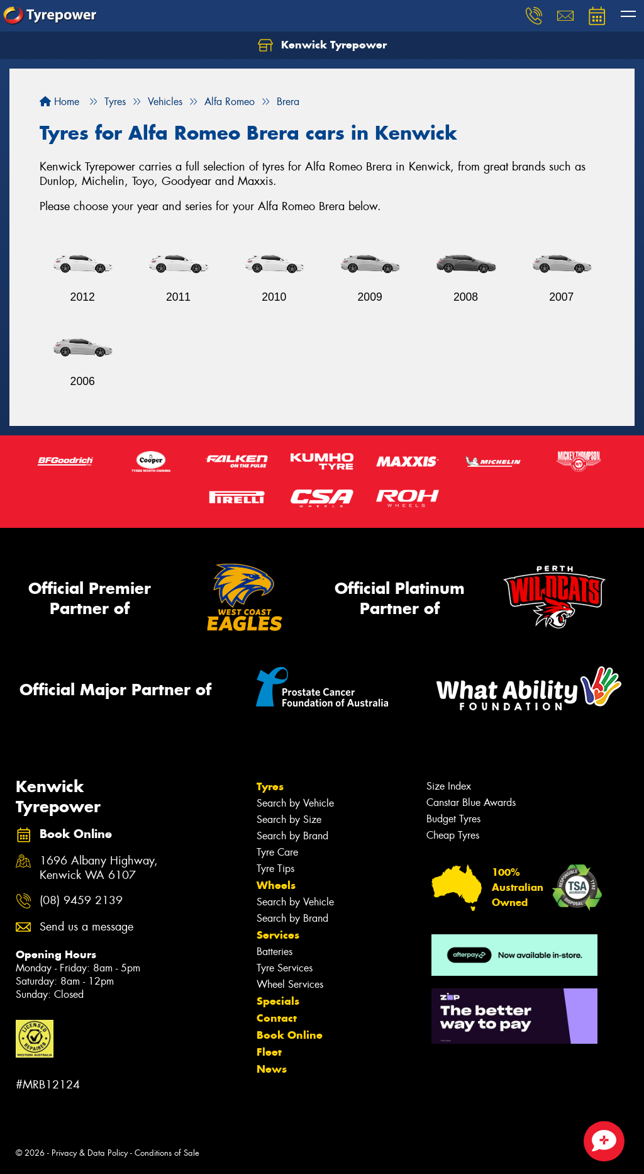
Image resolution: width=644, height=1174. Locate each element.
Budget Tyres (453, 818)
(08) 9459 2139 (81, 900)
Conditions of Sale (167, 1153)
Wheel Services (290, 984)
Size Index (448, 786)
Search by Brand (292, 835)
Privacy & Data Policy (90, 1153)
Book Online (290, 1035)
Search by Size (289, 819)
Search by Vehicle (295, 803)
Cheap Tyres (452, 835)
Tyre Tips (275, 868)
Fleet (269, 1052)
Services (278, 935)
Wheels (276, 885)
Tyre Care (277, 852)
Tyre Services (285, 968)
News (272, 1069)
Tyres (270, 786)
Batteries (274, 951)
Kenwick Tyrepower (322, 45)
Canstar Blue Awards (471, 802)
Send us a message (86, 927)
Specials (278, 1001)
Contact (277, 1018)
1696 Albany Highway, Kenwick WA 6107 (99, 868)
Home (59, 101)
